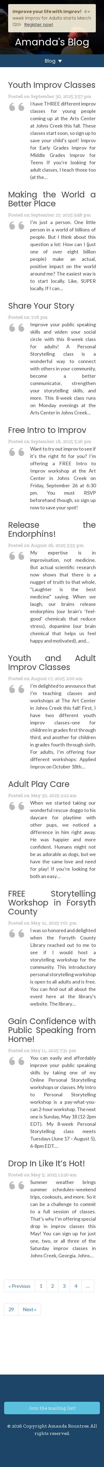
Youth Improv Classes (52, 85)
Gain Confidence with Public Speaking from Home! (52, 1030)
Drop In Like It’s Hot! (46, 1163)
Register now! (38, 24)
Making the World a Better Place (52, 199)
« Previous (19, 1286)
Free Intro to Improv (47, 430)
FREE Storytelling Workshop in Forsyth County (52, 902)
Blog (50, 60)
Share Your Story (41, 306)
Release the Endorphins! (52, 529)
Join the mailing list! (52, 1408)
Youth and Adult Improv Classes (52, 663)
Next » (29, 1309)
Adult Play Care (39, 784)
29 (11, 1309)
